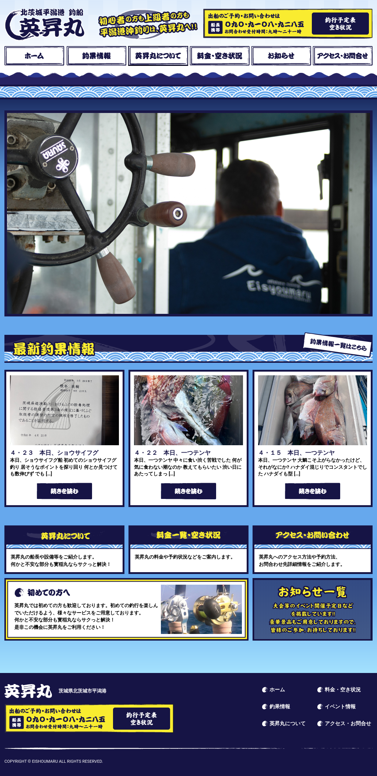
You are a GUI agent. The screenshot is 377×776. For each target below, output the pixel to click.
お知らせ (281, 56)
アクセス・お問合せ (343, 56)
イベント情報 (313, 609)
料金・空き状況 (220, 56)
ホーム (34, 56)
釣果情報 (96, 56)
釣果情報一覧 (338, 345)
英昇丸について (158, 56)
